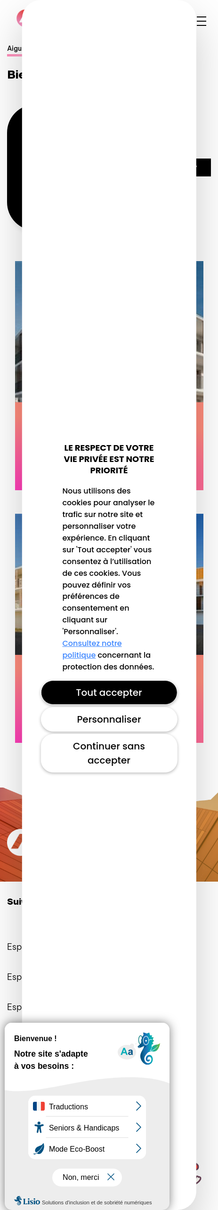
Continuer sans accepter (109, 753)
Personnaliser (109, 719)
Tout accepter (109, 692)
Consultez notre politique (91, 649)
